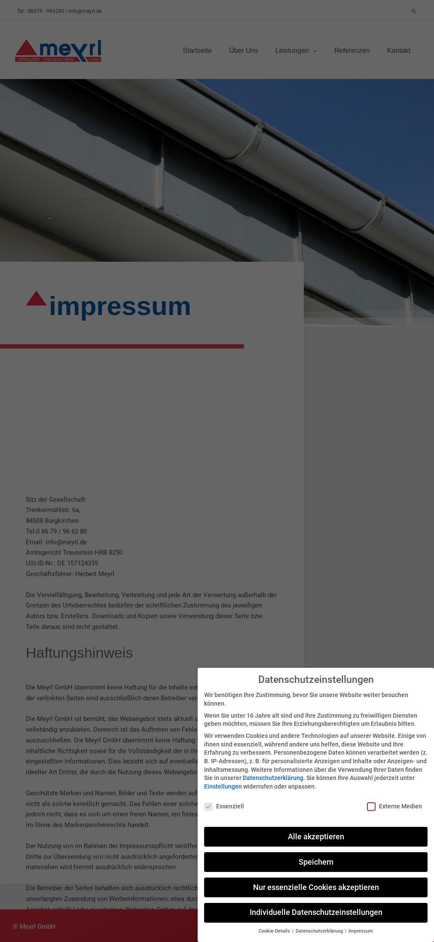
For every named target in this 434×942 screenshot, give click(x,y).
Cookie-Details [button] (275, 923)
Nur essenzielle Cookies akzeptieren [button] (316, 879)
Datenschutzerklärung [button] (320, 923)
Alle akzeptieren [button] (316, 828)
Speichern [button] (316, 854)
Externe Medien (394, 798)
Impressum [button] (360, 923)
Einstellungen (223, 778)
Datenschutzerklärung (273, 770)
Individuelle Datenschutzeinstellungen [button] (316, 904)
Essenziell (224, 798)
